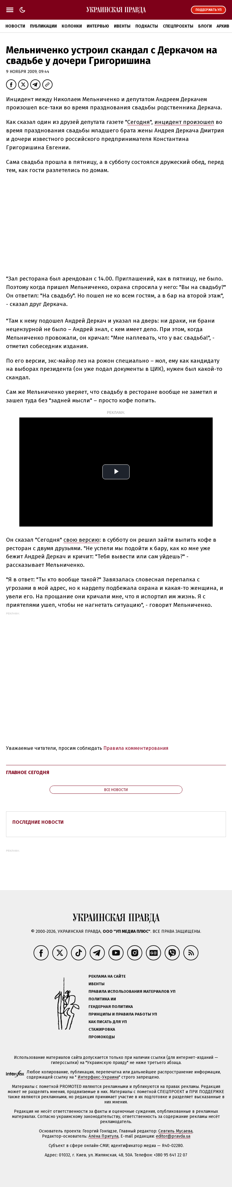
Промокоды (102, 1037)
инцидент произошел (184, 121)
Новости (15, 26)
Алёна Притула (103, 1136)
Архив (223, 26)
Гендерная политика (111, 1006)
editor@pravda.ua (173, 1136)
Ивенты (122, 26)
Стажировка (102, 1029)
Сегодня (138, 121)
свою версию (81, 539)
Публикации (43, 26)
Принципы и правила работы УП (123, 1014)
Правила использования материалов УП (132, 991)
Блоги (205, 26)
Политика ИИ (102, 999)
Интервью (98, 26)
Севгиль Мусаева (175, 1131)
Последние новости (38, 822)
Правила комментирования (136, 748)
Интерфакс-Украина (98, 1077)
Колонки (72, 26)
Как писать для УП (108, 1021)
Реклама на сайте (107, 976)
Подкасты (146, 26)
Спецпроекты (178, 26)
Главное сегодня (27, 772)
